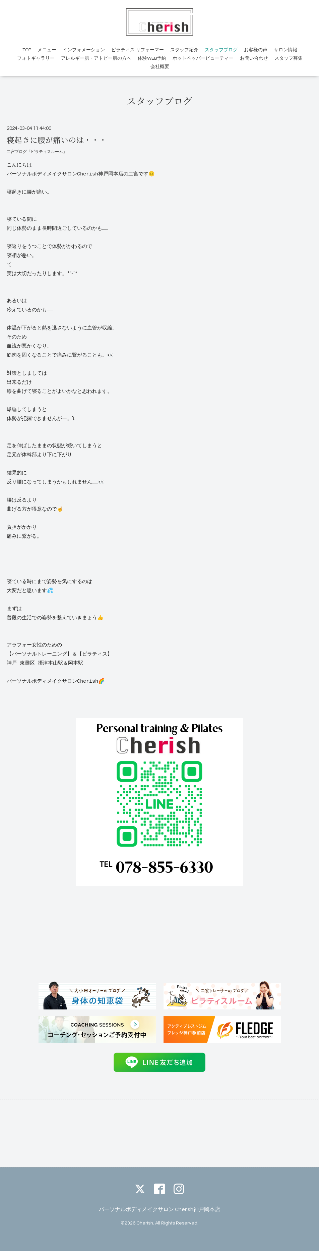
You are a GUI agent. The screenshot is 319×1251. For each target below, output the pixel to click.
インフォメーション (84, 50)
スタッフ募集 (288, 58)
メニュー (47, 50)
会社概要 (159, 66)
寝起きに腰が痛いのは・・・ (57, 139)
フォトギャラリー (36, 58)
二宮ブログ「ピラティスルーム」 (37, 152)
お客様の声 (255, 50)
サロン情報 (285, 50)
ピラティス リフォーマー (137, 50)
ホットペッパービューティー (203, 58)
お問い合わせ (254, 58)
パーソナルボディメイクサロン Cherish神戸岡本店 (159, 1209)
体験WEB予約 (152, 58)
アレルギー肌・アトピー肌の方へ (96, 58)
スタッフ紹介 (184, 50)
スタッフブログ (221, 50)
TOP (26, 50)
